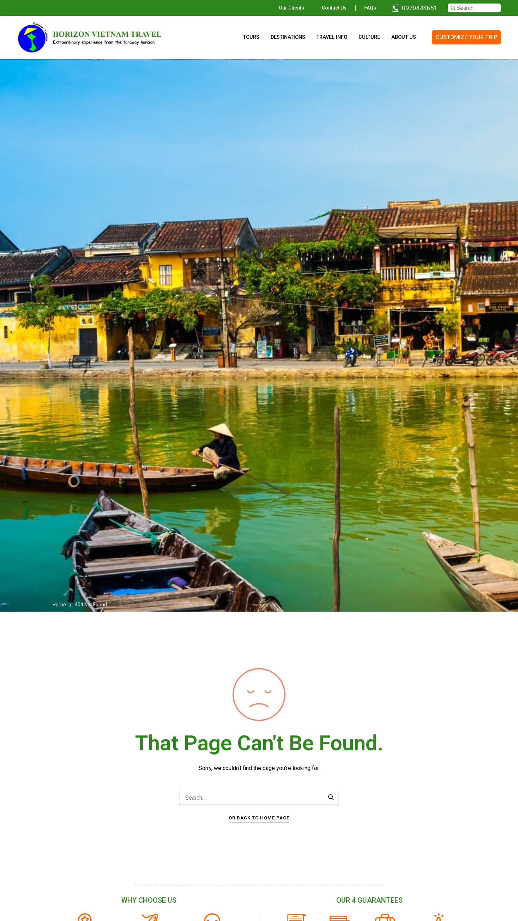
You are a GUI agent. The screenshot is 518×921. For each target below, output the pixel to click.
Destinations (288, 37)
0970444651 (419, 8)
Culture (369, 37)
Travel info (332, 37)
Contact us (334, 8)
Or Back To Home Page (259, 817)
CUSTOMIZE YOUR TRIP (466, 37)
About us (403, 37)
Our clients (291, 8)
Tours (251, 37)
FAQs (370, 8)
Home (60, 604)
